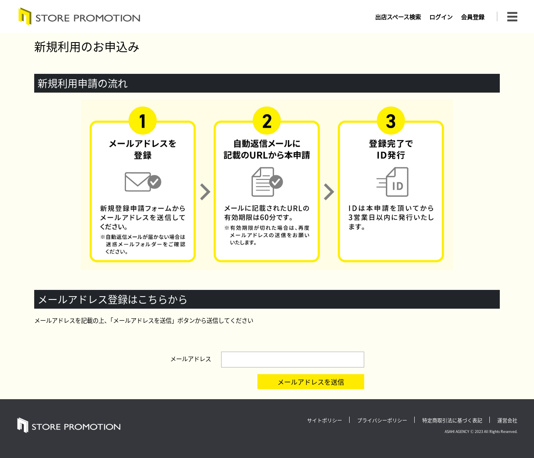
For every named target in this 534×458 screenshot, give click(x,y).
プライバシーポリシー (382, 420)
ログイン (441, 17)
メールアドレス (190, 358)
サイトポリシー (324, 420)
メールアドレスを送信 (310, 382)
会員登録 (472, 17)
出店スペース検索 (398, 17)
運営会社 (507, 420)
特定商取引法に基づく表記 (452, 420)
